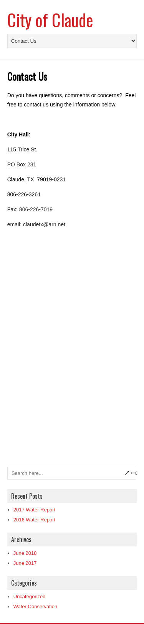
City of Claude (50, 19)
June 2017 (25, 563)
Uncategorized (29, 596)
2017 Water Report (34, 510)
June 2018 (25, 553)
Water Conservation (35, 606)
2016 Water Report (34, 520)
